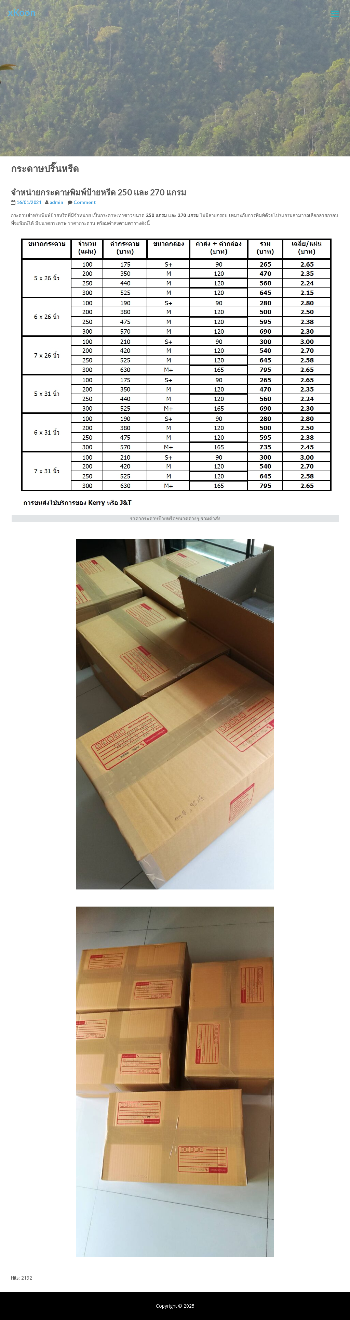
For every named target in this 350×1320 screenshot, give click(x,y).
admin (56, 202)
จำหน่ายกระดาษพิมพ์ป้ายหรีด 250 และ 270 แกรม (98, 192)
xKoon (22, 12)
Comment (84, 202)
